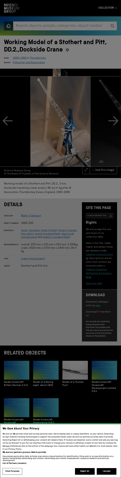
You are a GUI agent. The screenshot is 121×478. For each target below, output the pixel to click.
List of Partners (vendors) (14, 467)
